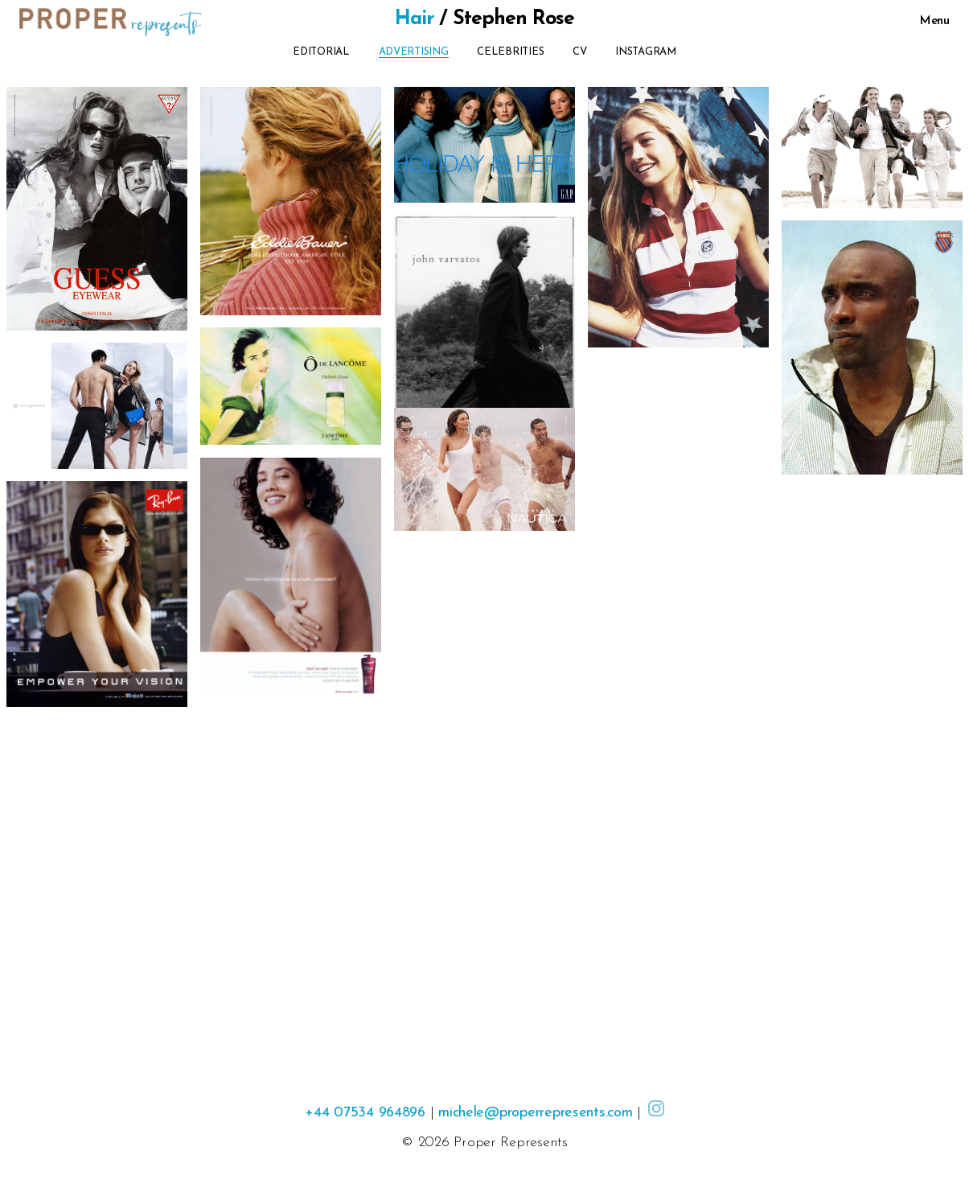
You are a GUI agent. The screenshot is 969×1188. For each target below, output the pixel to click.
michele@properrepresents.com (535, 1112)
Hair (414, 19)
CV (579, 52)
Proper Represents (510, 1142)
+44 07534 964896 (365, 1112)
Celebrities (510, 52)
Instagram (645, 52)
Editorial (321, 52)
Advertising (414, 52)
